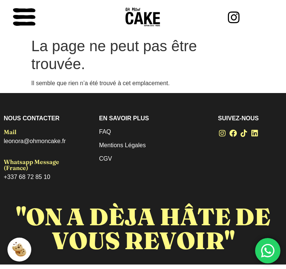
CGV (105, 158)
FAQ (105, 132)
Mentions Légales (122, 145)
